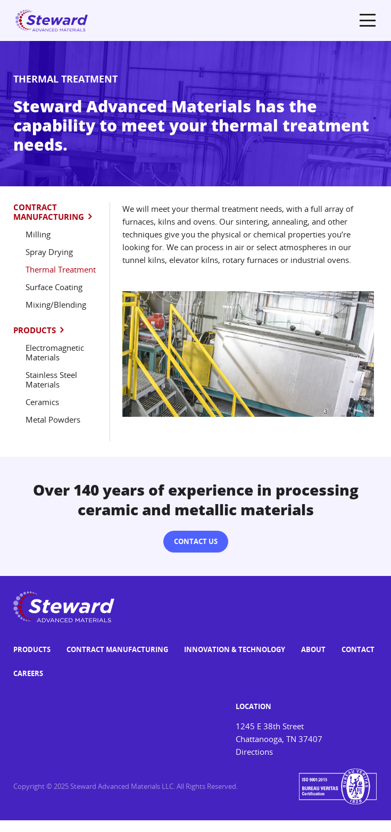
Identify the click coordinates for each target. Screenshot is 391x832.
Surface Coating (54, 287)
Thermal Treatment (61, 269)
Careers (28, 673)
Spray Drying (49, 251)
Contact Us (196, 541)
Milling (38, 234)
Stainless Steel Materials (51, 379)
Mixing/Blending (56, 304)
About (313, 649)
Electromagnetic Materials (55, 352)
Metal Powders (53, 419)
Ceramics (42, 402)
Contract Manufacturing (48, 211)
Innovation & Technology (234, 649)
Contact (358, 649)
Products (34, 330)
